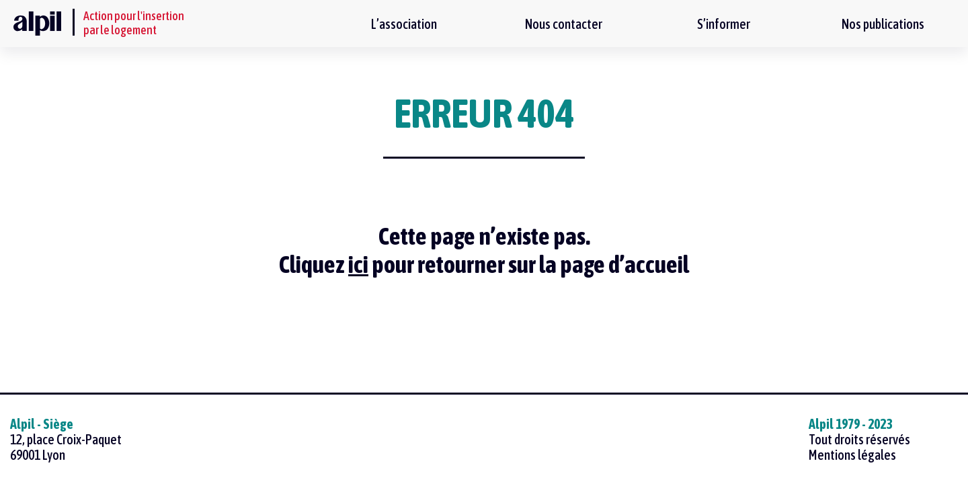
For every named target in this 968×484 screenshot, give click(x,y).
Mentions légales (852, 454)
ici (358, 264)
